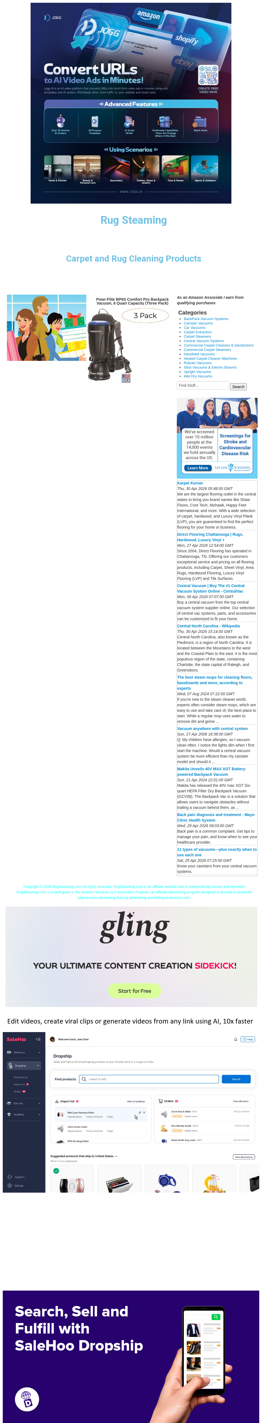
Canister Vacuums (198, 323)
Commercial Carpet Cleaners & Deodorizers (219, 345)
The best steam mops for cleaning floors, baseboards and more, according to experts (214, 683)
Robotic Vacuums (198, 363)
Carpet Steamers (197, 336)
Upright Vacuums (197, 372)
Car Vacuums (194, 328)
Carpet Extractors (198, 332)
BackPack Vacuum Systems (206, 319)
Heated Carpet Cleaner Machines (210, 358)
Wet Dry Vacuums (198, 376)
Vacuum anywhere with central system (212, 728)
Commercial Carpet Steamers (207, 350)
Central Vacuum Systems (204, 341)
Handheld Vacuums (199, 354)
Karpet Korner (190, 483)
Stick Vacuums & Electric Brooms (210, 367)
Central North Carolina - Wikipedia (208, 626)
